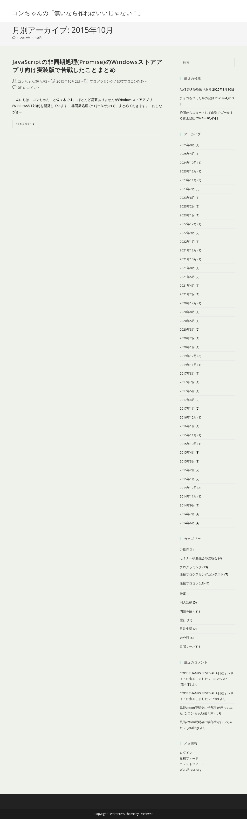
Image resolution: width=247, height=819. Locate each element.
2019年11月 (188, 365)
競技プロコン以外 (130, 81)
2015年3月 (187, 461)
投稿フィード (189, 758)
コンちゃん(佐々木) (32, 81)
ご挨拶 (184, 549)
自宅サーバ (187, 646)
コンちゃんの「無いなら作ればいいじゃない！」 (78, 13)
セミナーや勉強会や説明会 (198, 558)
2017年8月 (187, 373)
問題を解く (187, 611)
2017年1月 (187, 408)
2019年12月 (188, 356)
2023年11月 (188, 180)
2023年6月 (187, 197)
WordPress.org (190, 769)
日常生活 (186, 629)
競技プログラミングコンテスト (202, 574)
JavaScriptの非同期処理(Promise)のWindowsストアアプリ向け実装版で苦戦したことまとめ (87, 66)
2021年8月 (187, 268)
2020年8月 (187, 312)
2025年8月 (187, 145)
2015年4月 (187, 452)
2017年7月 (187, 382)
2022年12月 (188, 224)
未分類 (184, 637)
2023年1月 (187, 215)
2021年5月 (187, 277)
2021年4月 (187, 285)
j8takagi (193, 728)
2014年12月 (188, 487)
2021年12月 (188, 250)
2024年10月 (188, 162)
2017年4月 (187, 400)
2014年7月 (187, 514)
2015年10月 (188, 444)
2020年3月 (187, 329)
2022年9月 (187, 233)
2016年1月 (187, 426)
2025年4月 (187, 153)
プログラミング (101, 81)
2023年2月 (187, 206)
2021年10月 (188, 259)
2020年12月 (188, 303)
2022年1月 (187, 241)
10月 (38, 38)
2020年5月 (187, 321)
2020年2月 (187, 338)
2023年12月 (188, 171)
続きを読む (27, 124)
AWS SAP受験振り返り (196, 89)
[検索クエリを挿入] (207, 62)
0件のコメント (29, 87)
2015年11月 (188, 435)
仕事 (183, 593)
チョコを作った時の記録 (197, 98)
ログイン (186, 752)
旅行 (183, 620)
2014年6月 (187, 523)
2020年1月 (187, 347)
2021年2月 (187, 294)
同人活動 (186, 602)
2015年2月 (187, 470)
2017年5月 (187, 391)
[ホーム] (13, 38)
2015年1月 (187, 479)
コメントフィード (192, 764)
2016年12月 (188, 417)
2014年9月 (187, 505)
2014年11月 (188, 496)
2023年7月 (187, 189)
